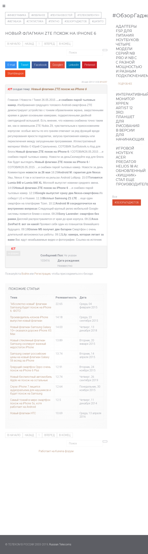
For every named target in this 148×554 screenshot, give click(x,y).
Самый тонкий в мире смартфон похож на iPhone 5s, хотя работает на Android (30, 403)
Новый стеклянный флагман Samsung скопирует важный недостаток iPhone (28, 344)
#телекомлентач (88, 15)
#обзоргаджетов (76, 21)
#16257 (103, 82)
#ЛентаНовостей (61, 15)
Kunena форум (64, 451)
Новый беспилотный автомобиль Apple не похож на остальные (31, 378)
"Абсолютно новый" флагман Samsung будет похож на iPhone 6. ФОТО (30, 307)
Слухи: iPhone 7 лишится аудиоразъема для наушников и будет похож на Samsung (30, 390)
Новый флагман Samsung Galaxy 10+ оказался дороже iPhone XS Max (30, 330)
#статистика (35, 21)
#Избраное (38, 15)
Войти (25, 273)
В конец (65, 43)
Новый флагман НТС (23, 413)
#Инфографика (16, 15)
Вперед (49, 43)
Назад (29, 43)
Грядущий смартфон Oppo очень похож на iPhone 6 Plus (30, 368)
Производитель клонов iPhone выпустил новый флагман (29, 319)
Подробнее (125, 83)
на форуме (13, 253)
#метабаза (14, 21)
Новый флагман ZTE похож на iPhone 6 (59, 89)
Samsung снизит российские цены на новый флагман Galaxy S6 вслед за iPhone (29, 357)
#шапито (98, 21)
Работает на (47, 451)
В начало (13, 43)
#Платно (54, 21)
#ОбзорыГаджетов (127, 202)
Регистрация (42, 273)
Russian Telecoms (60, 544)
